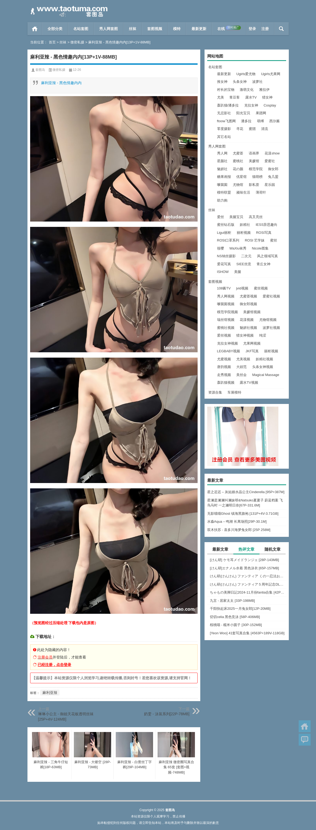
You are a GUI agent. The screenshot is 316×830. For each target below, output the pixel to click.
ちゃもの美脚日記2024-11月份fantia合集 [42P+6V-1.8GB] (248, 592)
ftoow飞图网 (226, 121)
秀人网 (222, 153)
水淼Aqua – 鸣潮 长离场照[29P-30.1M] (237, 522)
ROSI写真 (263, 233)
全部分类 (54, 29)
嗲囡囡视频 (225, 304)
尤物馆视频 (268, 320)
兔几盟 (273, 177)
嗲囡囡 (222, 185)
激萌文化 (247, 90)
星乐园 (270, 185)
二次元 (246, 256)
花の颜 (238, 169)
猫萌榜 (257, 177)
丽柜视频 (244, 233)
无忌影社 (224, 113)
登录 (252, 29)
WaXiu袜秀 (237, 248)
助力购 (222, 200)
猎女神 (267, 97)
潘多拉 (246, 121)
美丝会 (241, 375)
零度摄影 (224, 129)
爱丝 (220, 217)
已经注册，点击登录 (54, 665)
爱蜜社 (270, 161)
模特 (177, 29)
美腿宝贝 (236, 217)
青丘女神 (263, 264)
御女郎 (273, 169)
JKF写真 (252, 351)
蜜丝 (273, 240)
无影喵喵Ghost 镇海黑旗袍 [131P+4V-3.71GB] (243, 514)
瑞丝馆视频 (225, 320)
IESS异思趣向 (267, 225)
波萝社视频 (271, 328)
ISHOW (223, 272)
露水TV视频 (249, 383)
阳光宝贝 (243, 113)
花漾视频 (247, 320)
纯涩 (262, 335)
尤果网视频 (252, 343)
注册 (265, 29)
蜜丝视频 (261, 288)
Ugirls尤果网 (270, 74)
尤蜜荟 (238, 153)
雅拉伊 (264, 90)
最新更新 (198, 29)
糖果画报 (224, 177)
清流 (264, 129)
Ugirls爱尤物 (245, 74)
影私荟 (254, 185)
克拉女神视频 (227, 343)
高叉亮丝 (256, 217)
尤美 (220, 97)
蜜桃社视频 (225, 328)
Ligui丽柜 (224, 233)
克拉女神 (251, 105)
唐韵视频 (224, 367)
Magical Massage (265, 375)
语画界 (254, 153)
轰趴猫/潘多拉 (228, 105)
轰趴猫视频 (225, 383)
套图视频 (154, 29)
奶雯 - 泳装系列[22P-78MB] (166, 714)
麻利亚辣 (49, 692)
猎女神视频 (245, 335)
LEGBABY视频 (228, 351)
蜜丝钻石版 (225, 225)
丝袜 (132, 29)
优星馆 (241, 177)
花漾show (272, 153)
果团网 (261, 113)
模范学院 (256, 169)
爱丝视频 (224, 335)
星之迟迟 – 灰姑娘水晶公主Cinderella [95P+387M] (246, 492)
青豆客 (234, 97)
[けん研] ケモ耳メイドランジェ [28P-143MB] (244, 560)
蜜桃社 (238, 161)
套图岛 (40, 70)
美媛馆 (254, 161)
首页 (34, 28)
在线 (229, 28)
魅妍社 (222, 169)
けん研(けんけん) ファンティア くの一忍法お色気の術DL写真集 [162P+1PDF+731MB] (248, 576)
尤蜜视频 (224, 359)
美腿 (237, 272)
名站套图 (80, 29)
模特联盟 (224, 192)
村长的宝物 (225, 90)
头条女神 (240, 82)
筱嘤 (220, 248)
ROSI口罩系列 (228, 240)
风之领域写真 (267, 256)
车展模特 (234, 392)
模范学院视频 (227, 312)
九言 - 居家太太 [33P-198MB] (232, 601)
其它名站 (224, 137)
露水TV (251, 97)
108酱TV (224, 288)
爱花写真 (224, 264)
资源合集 (215, 392)
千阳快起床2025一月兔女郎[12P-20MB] (240, 609)
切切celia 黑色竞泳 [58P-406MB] (235, 617)
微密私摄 (77, 42)
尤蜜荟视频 (248, 296)
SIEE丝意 (243, 264)
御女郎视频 (248, 304)
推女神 (222, 82)
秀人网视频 (225, 296)
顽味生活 (243, 192)
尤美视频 (243, 359)
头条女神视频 (262, 367)
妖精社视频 (264, 359)
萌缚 (260, 121)
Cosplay (269, 105)
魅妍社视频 (248, 328)
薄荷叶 (261, 192)
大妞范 (241, 367)
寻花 (239, 129)
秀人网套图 (108, 29)
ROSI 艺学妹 (255, 240)
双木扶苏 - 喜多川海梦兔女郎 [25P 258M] (238, 530)
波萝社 (257, 82)
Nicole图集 (260, 248)
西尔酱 (274, 121)
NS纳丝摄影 (226, 256)
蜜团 (252, 129)
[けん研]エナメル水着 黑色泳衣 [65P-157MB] (244, 568)
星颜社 (222, 161)
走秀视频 (224, 375)
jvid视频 (242, 288)
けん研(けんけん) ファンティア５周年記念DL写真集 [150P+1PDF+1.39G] (248, 584)
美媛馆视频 (252, 312)
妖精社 (245, 225)
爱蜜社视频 (271, 296)
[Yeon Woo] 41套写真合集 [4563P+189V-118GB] (247, 633)
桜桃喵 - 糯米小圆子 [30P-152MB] (236, 625)
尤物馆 (238, 185)
